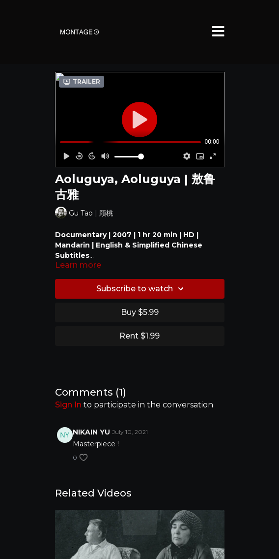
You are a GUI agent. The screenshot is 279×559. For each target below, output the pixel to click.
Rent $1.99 (139, 336)
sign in (68, 404)
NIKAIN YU (91, 432)
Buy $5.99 (140, 312)
